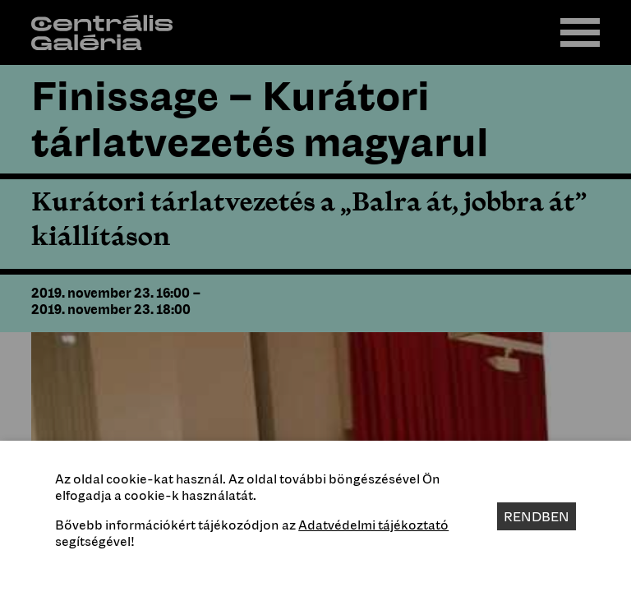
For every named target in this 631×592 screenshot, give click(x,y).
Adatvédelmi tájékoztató (373, 524)
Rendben (536, 516)
